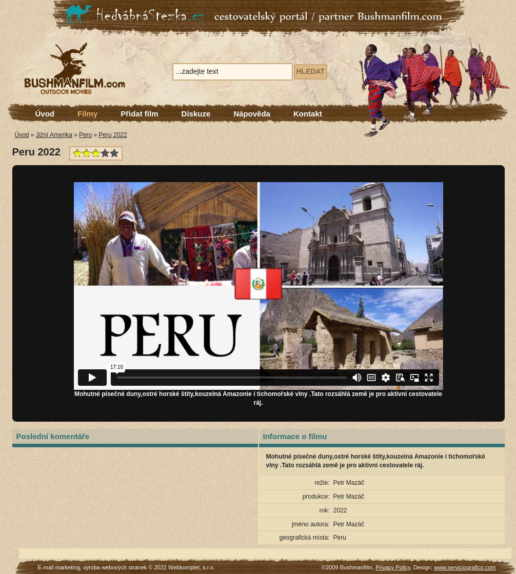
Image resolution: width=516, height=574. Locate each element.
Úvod (45, 113)
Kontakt (307, 113)
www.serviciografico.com (464, 567)
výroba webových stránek (115, 567)
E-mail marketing (59, 567)
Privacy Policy (392, 567)
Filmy (87, 113)
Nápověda (251, 113)
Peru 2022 (112, 134)
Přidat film (139, 113)
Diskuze (196, 113)
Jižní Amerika (54, 134)
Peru (85, 134)
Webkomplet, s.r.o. (191, 567)
